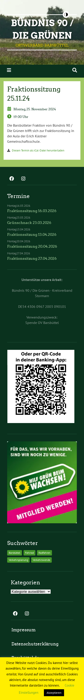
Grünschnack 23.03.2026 (29, 223)
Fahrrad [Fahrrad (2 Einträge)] (29, 552)
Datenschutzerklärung (34, 644)
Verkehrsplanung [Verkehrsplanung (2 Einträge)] (18, 560)
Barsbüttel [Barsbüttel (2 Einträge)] (14, 552)
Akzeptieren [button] (54, 693)
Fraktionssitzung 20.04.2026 (32, 246)
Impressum (23, 629)
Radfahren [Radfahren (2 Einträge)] (44, 552)
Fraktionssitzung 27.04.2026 (32, 258)
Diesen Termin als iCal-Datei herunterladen (38, 150)
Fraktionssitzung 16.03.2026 (31, 211)
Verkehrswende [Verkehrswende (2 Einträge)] (41, 560)
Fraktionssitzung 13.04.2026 (31, 234)
